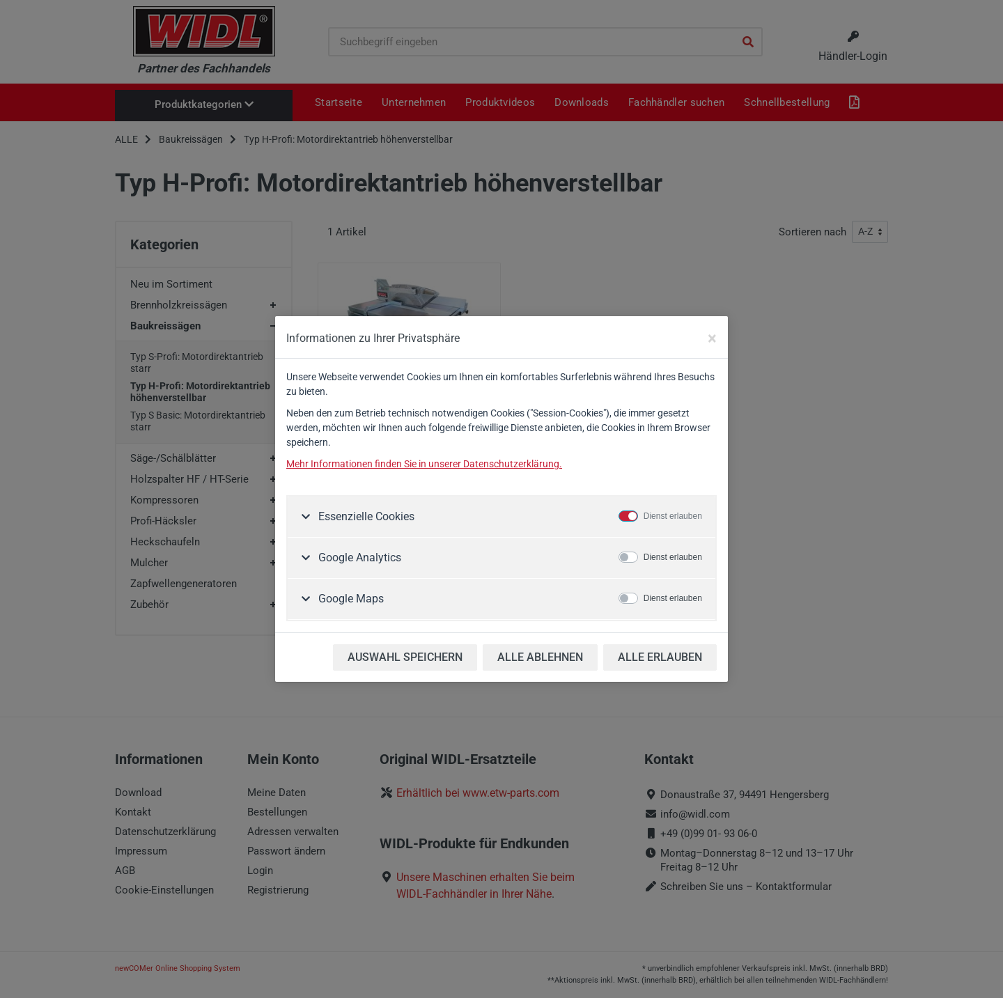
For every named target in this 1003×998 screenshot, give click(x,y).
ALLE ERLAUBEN (660, 657)
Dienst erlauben (673, 516)
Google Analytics (358, 557)
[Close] (712, 338)
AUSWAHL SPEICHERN (405, 657)
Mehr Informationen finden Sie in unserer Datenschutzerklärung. (424, 463)
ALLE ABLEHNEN (540, 657)
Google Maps (350, 598)
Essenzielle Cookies (365, 516)
